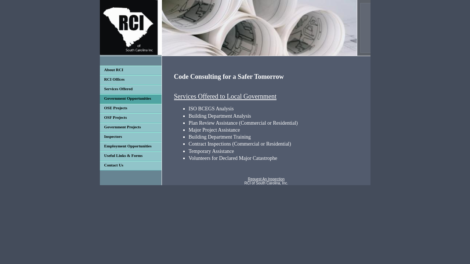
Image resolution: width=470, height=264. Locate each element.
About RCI (113, 69)
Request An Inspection (266, 179)
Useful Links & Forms (123, 155)
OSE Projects (115, 108)
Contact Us (113, 165)
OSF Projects (115, 117)
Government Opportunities (127, 98)
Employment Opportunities (128, 146)
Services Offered (118, 89)
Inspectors (113, 136)
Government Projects (122, 127)
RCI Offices (114, 79)
